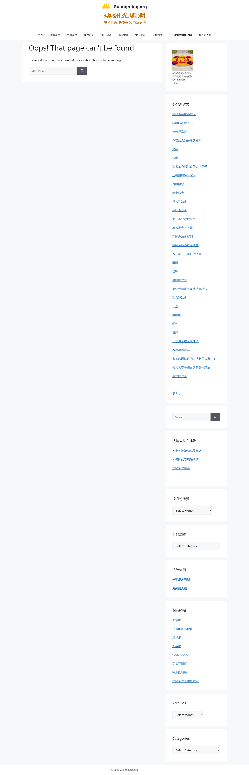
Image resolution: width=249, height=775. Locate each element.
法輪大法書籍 (181, 468)
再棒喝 (176, 315)
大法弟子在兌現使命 (185, 341)
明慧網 (176, 620)
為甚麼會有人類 (182, 228)
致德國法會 (179, 280)
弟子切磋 (106, 35)
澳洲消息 (55, 35)
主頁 (40, 35)
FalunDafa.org (182, 629)
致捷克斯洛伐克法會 (185, 245)
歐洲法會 (178, 193)
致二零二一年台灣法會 (186, 254)
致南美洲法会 (181, 350)
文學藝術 (140, 35)
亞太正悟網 (179, 664)
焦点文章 (123, 35)
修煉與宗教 (179, 132)
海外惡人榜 (205, 35)
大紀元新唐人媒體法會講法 (189, 289)
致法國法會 (179, 376)
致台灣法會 (179, 297)
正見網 (176, 637)
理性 (175, 324)
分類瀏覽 (161, 35)
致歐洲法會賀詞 (182, 236)
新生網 (176, 646)
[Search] (82, 71)
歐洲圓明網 (179, 672)
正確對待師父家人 (184, 175)
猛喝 (175, 271)
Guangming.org (130, 6)
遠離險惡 (178, 184)
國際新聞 (89, 35)
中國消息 (72, 35)
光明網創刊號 (181, 580)
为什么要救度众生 (184, 219)
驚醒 (175, 149)
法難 (175, 158)
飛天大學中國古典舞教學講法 (191, 367)
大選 (175, 306)
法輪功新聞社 (181, 655)
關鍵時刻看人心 (182, 123)
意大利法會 (179, 201)
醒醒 (175, 263)
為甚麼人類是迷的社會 (186, 140)
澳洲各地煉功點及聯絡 (186, 451)
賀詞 (175, 332)
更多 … (176, 394)
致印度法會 (179, 210)
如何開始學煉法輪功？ (186, 459)
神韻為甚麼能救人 (184, 114)
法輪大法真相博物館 (185, 681)
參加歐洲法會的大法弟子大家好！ (194, 359)
